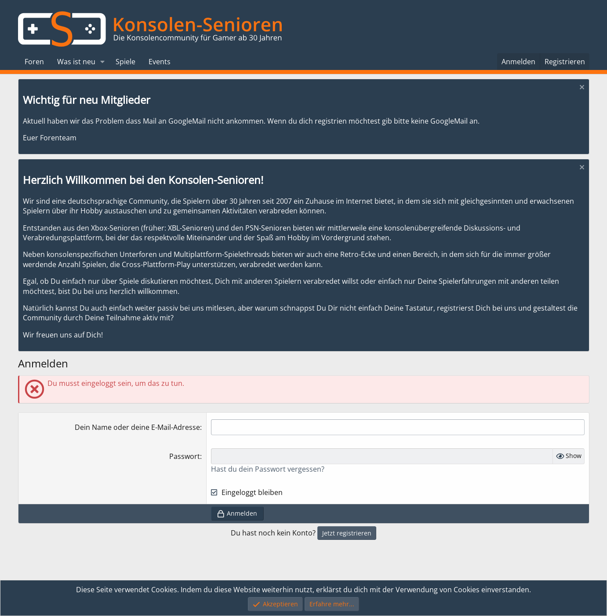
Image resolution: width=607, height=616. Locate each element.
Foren (34, 61)
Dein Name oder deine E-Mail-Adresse (137, 427)
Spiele (125, 61)
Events (160, 61)
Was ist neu (76, 61)
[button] (102, 61)
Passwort (184, 456)
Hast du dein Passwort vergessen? (267, 469)
